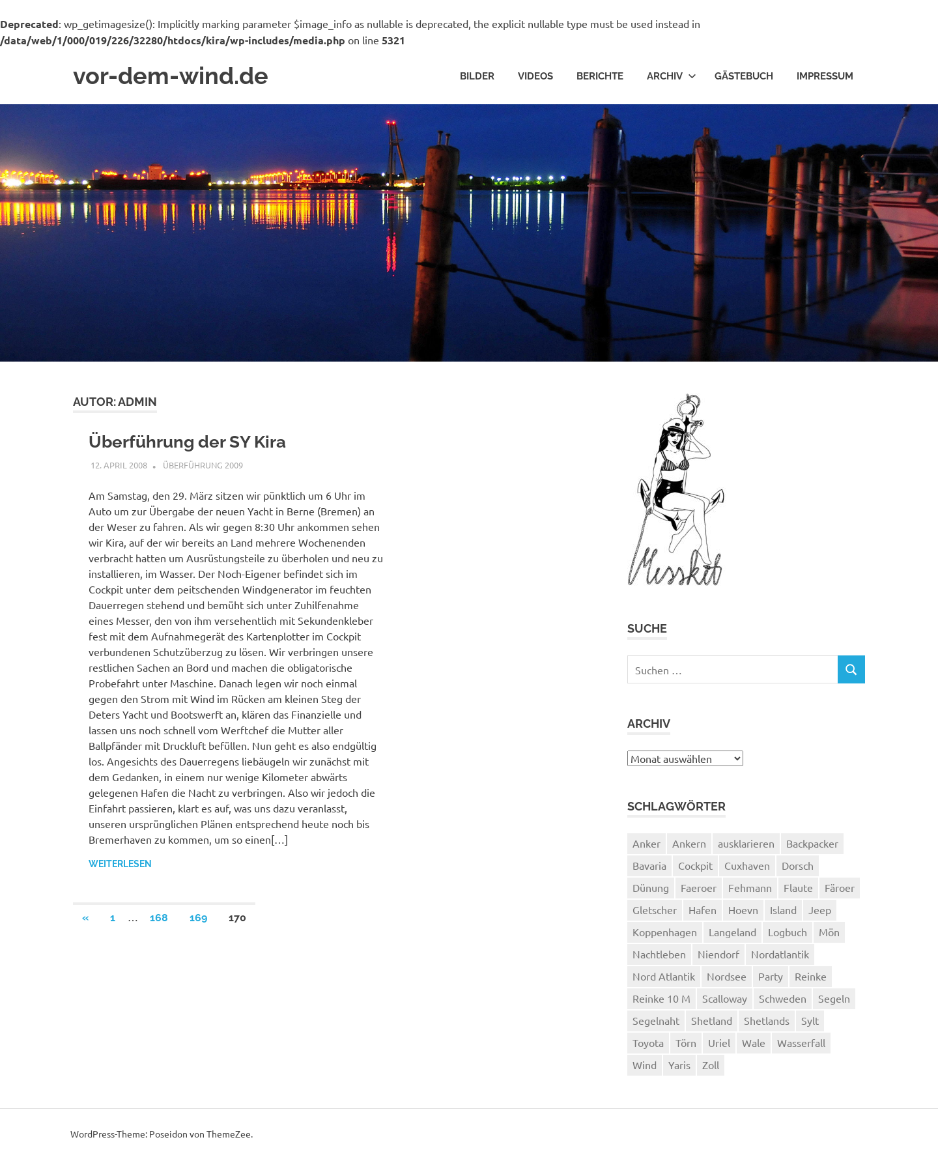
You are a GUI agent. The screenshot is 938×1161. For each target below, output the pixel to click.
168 (159, 921)
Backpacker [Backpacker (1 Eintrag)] (812, 845)
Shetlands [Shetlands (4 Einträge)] (766, 1022)
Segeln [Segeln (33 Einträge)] (834, 1000)
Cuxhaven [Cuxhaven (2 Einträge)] (747, 867)
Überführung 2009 (203, 468)
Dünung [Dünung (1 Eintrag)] (650, 889)
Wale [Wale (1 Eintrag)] (753, 1045)
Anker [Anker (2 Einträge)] (646, 845)
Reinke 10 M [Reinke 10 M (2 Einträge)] (661, 1000)
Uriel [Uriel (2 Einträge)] (719, 1045)
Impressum (825, 77)
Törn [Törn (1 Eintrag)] (685, 1045)
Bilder (477, 77)
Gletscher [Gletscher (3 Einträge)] (654, 912)
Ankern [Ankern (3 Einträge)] (689, 845)
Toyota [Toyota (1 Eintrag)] (648, 1045)
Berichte (599, 77)
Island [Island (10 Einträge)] (783, 912)
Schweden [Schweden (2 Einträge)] (782, 1000)
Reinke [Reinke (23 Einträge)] (811, 978)
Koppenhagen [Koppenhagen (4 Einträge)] (664, 934)
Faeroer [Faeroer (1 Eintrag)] (699, 889)
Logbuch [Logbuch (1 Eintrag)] (787, 934)
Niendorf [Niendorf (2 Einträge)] (718, 956)
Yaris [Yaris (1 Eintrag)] (679, 1067)
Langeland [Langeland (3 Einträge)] (732, 934)
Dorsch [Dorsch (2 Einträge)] (798, 867)
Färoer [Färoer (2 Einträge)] (840, 889)
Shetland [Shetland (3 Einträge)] (711, 1022)
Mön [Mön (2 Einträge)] (829, 934)
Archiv (671, 77)
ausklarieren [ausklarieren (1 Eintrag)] (746, 845)
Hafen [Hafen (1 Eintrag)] (703, 912)
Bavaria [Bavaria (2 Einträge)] (649, 867)
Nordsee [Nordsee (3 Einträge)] (726, 978)
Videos (535, 77)
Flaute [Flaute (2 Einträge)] (798, 889)
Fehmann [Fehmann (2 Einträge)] (750, 889)
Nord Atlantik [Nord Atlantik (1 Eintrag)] (663, 978)
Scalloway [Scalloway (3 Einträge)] (724, 1000)
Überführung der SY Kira (195, 444)
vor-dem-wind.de (177, 77)
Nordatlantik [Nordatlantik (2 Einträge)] (780, 956)
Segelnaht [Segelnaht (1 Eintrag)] (655, 1022)
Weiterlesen (120, 868)
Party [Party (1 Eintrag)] (770, 978)
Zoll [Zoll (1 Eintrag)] (710, 1067)
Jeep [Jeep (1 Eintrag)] (819, 912)
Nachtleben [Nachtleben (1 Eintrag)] (659, 956)
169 (198, 921)
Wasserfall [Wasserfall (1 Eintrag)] (801, 1045)
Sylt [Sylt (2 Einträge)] (810, 1022)
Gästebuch (744, 77)
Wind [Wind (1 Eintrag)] (644, 1067)
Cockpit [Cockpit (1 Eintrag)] (695, 867)
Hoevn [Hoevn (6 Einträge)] (743, 912)
